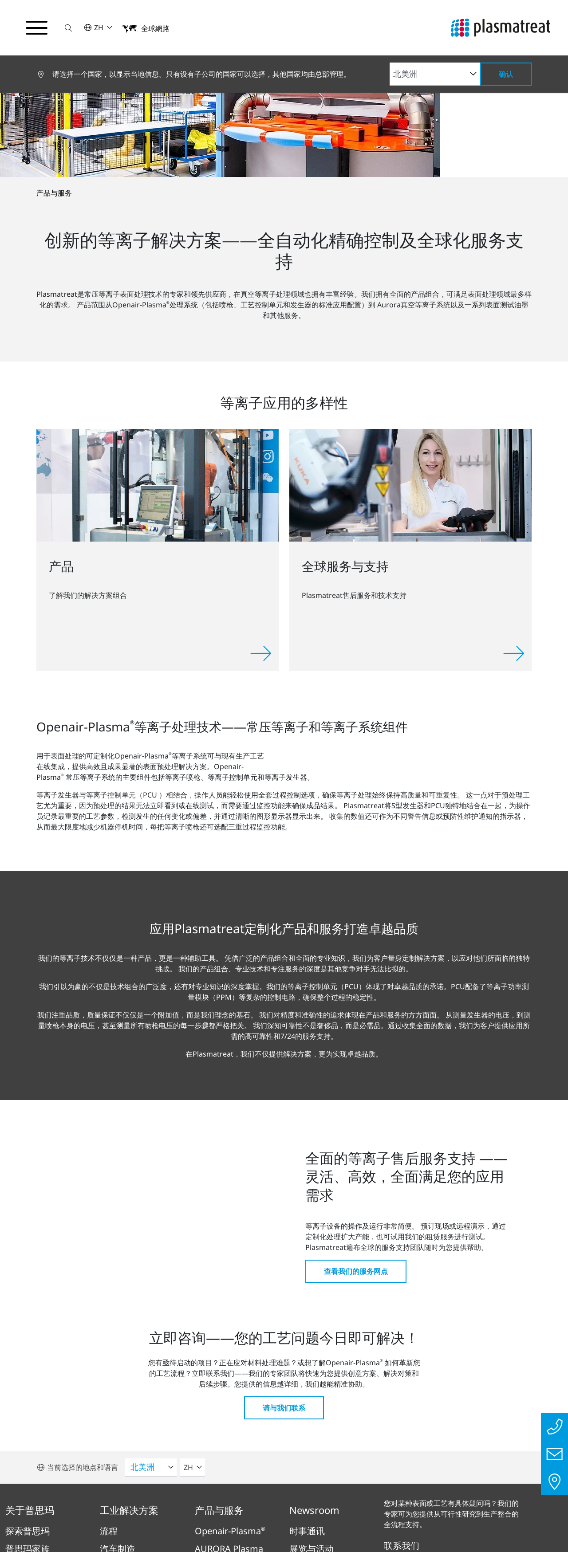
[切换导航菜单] (37, 28)
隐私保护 (223, 1499)
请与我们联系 (284, 1184)
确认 (506, 74)
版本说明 (177, 1499)
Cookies (392, 1499)
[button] (69, 28)
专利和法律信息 (335, 1499)
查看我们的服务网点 (356, 1048)
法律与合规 (273, 1499)
